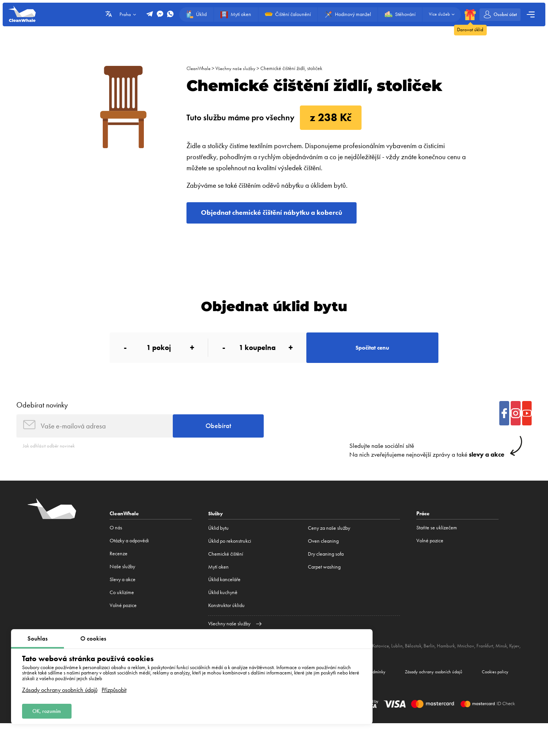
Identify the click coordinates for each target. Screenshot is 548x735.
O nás (116, 537)
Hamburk (454, 655)
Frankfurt (495, 655)
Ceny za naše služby (329, 537)
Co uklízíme (122, 602)
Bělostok (419, 655)
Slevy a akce (122, 589)
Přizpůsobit (114, 688)
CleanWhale (199, 68)
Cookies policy (492, 682)
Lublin (403, 655)
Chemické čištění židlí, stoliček (296, 68)
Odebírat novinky (42, 411)
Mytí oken (218, 576)
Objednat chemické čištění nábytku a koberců (282, 214)
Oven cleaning (323, 550)
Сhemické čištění (225, 563)
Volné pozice (123, 615)
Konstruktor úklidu (226, 615)
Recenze (118, 563)
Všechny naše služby (239, 68)
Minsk (513, 655)
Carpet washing (324, 576)
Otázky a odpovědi (129, 550)
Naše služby (122, 576)
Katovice (385, 655)
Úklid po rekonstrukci (229, 550)
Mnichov (475, 655)
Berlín (436, 655)
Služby (216, 523)
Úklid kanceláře (224, 589)
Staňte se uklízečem (436, 537)
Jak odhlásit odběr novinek (50, 455)
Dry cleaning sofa (326, 563)
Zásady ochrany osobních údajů (59, 688)
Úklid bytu (218, 537)
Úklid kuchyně (222, 602)
